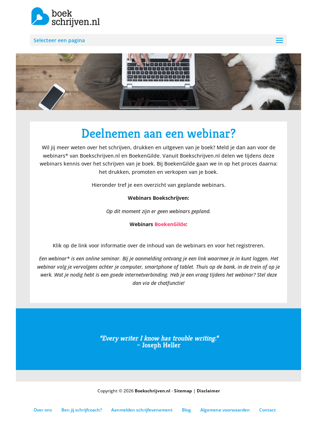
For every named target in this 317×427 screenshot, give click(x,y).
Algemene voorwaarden (225, 410)
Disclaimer (208, 391)
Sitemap (183, 391)
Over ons (43, 410)
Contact (267, 410)
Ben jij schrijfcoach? (81, 410)
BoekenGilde (170, 224)
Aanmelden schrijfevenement (142, 410)
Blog (186, 410)
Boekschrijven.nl (152, 391)
